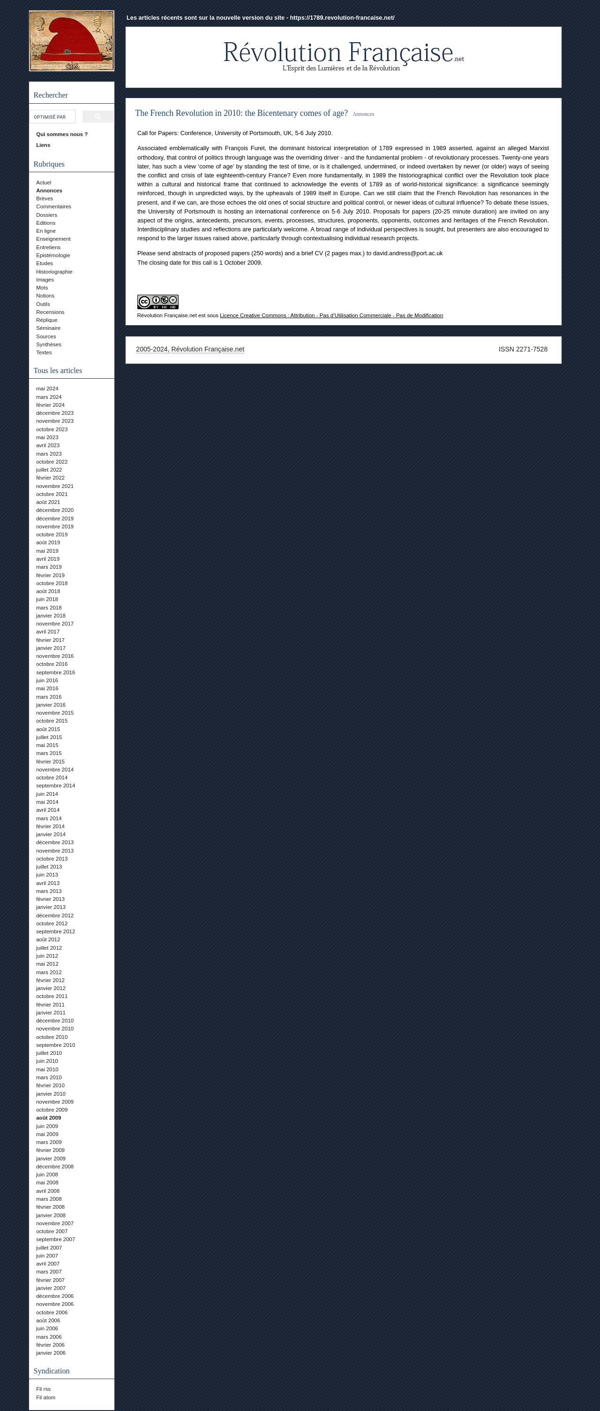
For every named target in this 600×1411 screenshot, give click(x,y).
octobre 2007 (52, 1231)
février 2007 (50, 1280)
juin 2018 (47, 599)
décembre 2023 (55, 413)
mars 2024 (48, 397)
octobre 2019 (52, 534)
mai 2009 (47, 1134)
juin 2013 (47, 874)
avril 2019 (48, 559)
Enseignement (53, 239)
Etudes (44, 263)
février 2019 (50, 575)
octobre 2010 (52, 1037)
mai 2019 (47, 551)
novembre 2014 (55, 769)
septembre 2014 (55, 785)
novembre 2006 (55, 1304)
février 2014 (50, 826)
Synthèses (48, 344)
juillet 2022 (49, 470)
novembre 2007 (55, 1223)
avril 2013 (48, 883)
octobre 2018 (52, 583)
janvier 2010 (51, 1094)
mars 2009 (48, 1142)
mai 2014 (47, 802)
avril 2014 (48, 810)
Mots (42, 287)
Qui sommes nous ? (62, 134)
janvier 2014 (51, 834)
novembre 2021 (55, 486)
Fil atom (45, 1397)
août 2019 (48, 542)
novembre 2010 (55, 1028)
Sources (46, 336)
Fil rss (43, 1389)
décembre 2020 (55, 510)
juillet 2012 (49, 948)
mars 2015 (48, 753)
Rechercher (51, 95)
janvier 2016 (51, 705)
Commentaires (53, 206)
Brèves (44, 198)
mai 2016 (47, 688)
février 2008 (50, 1207)
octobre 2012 (52, 923)
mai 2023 (47, 437)
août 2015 (48, 729)
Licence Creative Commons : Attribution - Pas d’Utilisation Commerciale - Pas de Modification (331, 315)
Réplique (46, 320)
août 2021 (48, 502)
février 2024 (50, 405)
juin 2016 (47, 680)
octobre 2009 (52, 1110)
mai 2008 (47, 1182)
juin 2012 (47, 956)
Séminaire (48, 328)
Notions (45, 295)
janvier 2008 (51, 1215)
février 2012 (50, 980)
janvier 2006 (51, 1353)
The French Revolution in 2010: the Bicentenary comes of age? (241, 113)
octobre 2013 (52, 859)
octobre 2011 (52, 996)
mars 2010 (48, 1077)
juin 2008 (47, 1174)
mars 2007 (48, 1271)
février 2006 (50, 1345)
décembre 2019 (55, 518)
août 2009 (48, 1118)
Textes (44, 352)
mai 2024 (47, 388)
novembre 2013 (55, 851)
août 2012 (48, 939)
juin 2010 (47, 1061)
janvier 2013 (51, 907)
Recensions (50, 312)
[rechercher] (51, 117)
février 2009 (50, 1150)
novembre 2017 (55, 623)
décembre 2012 (55, 915)
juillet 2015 (49, 737)
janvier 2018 (51, 615)
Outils (43, 304)
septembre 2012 (55, 931)
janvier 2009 (51, 1158)
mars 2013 (48, 891)
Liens (43, 145)
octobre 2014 (52, 777)
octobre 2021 (52, 494)
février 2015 (50, 761)
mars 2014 (48, 818)
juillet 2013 (49, 866)
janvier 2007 (51, 1288)
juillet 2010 (49, 1053)
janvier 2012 (51, 988)
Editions (45, 223)
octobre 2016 (52, 664)
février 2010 (50, 1085)
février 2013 (50, 899)
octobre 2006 (52, 1312)
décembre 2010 (55, 1020)
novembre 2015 (55, 713)
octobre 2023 (52, 429)
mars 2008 (48, 1199)
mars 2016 (48, 697)
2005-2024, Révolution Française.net (190, 349)
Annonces (49, 190)
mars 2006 (48, 1337)
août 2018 (48, 591)
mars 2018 (48, 607)
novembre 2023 (55, 421)
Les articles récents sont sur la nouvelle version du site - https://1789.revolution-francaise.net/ (261, 17)
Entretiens (48, 247)
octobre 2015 (52, 721)
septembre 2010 (55, 1045)
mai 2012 (47, 964)
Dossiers (46, 215)
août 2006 (48, 1320)
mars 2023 (48, 454)
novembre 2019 (55, 526)
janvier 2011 (51, 1012)
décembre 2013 (55, 842)
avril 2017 (48, 631)
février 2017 (50, 640)
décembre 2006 (55, 1296)
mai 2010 (47, 1069)
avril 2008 (48, 1191)
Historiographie (54, 272)
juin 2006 (47, 1328)
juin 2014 (47, 794)
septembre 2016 (55, 672)
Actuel (43, 182)
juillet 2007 (49, 1248)
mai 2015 (47, 745)
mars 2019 (48, 567)
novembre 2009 (55, 1102)
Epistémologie (53, 255)
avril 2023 (48, 445)
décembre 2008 (55, 1166)
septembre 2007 (55, 1239)
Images (45, 279)
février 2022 (50, 478)
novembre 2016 (55, 656)
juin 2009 (47, 1126)
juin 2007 (47, 1255)
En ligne (46, 231)
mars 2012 (48, 972)
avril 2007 (48, 1263)
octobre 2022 (52, 462)
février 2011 (50, 1004)
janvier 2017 (51, 648)
